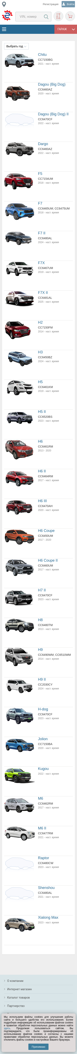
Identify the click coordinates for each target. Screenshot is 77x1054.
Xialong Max (48, 917)
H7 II (42, 590)
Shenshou (46, 888)
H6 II (42, 471)
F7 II (41, 233)
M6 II (42, 828)
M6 (40, 798)
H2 (40, 322)
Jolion (43, 739)
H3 (40, 352)
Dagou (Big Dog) (52, 84)
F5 (40, 174)
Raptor (43, 858)
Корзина (70, 16)
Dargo (43, 144)
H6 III (42, 501)
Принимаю (38, 1046)
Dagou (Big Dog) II (53, 114)
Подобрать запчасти (58, 16)
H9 (40, 650)
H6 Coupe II (48, 560)
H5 (40, 382)
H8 (40, 620)
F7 (40, 203)
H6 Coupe (46, 531)
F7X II (43, 293)
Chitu (42, 55)
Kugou (43, 769)
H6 (40, 441)
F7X (41, 263)
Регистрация (51, 4)
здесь (7, 1028)
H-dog (43, 709)
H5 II (42, 412)
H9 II (42, 679)
